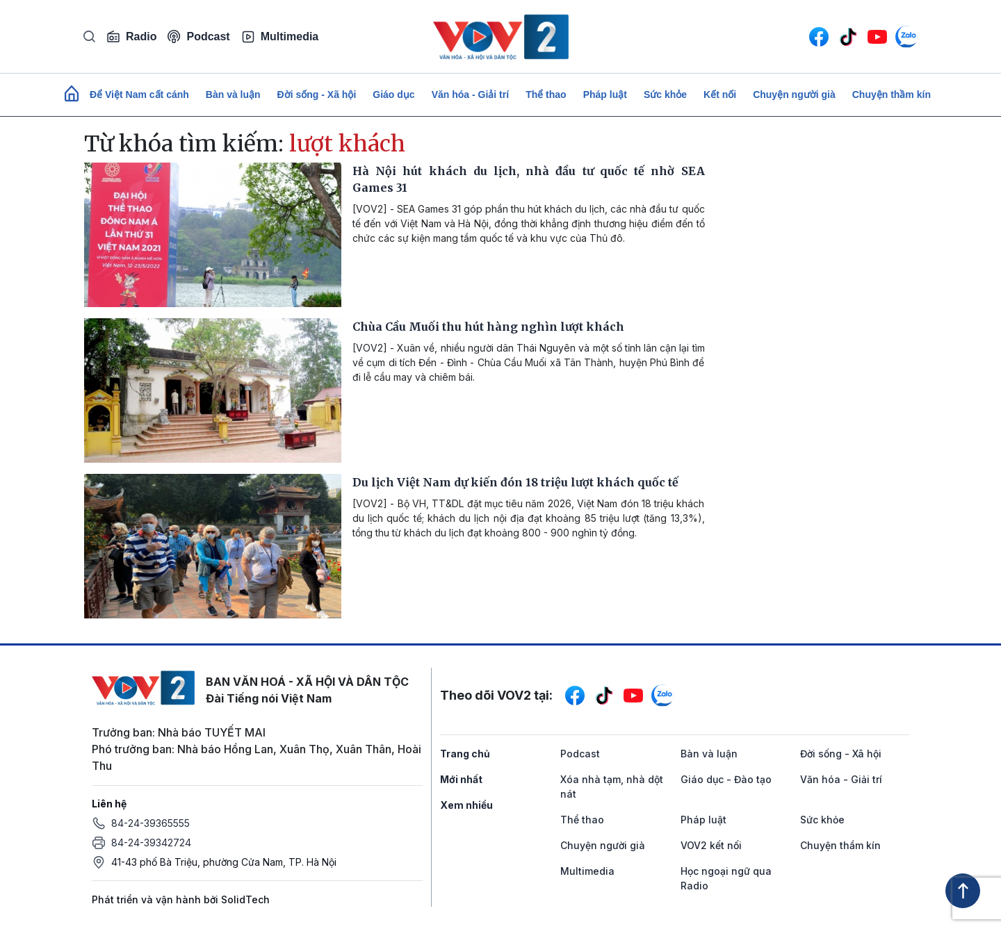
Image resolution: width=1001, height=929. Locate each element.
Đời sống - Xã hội (317, 94)
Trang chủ (465, 753)
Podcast (198, 36)
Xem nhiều (466, 805)
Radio (131, 37)
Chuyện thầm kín (891, 94)
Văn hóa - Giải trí (470, 94)
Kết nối (719, 94)
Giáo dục (393, 94)
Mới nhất (461, 779)
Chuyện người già (794, 94)
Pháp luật (605, 94)
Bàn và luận (233, 94)
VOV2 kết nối (711, 845)
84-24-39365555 (150, 823)
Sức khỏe (665, 94)
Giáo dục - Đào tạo (726, 779)
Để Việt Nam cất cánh (139, 94)
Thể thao (546, 94)
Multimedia (280, 37)
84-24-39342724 (151, 842)
